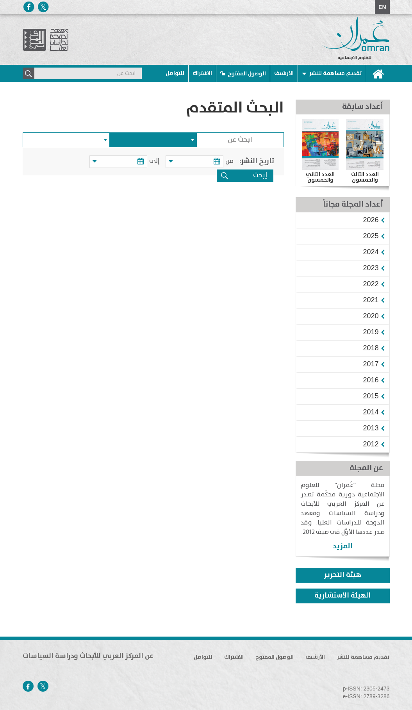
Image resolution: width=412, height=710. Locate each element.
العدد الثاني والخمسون (320, 177)
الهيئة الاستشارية (342, 595)
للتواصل (175, 73)
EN (382, 7)
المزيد (343, 546)
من (229, 161)
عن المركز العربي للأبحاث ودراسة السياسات (88, 656)
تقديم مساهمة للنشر (335, 73)
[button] (370, 220)
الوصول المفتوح (247, 74)
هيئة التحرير (342, 575)
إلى (155, 161)
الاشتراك (202, 73)
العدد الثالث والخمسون (365, 177)
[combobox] (153, 139)
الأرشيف (284, 73)
